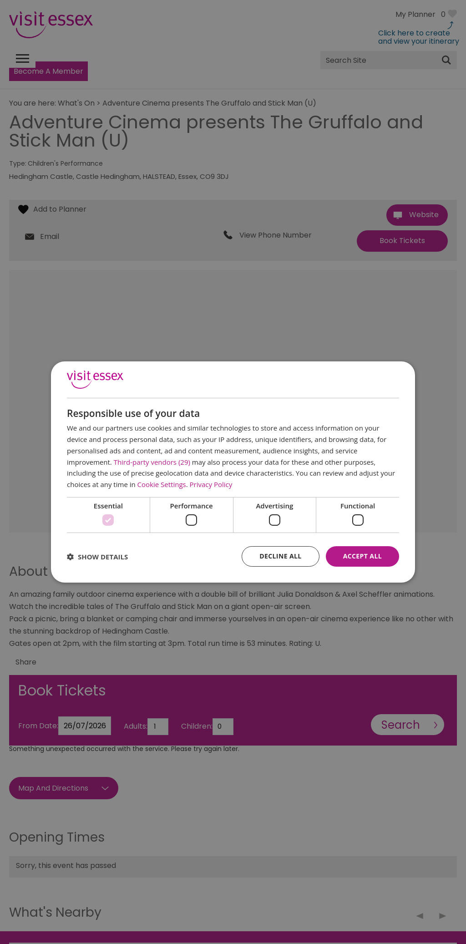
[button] (97, 557)
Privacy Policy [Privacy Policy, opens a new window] (211, 484)
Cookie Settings (161, 484)
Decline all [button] (280, 556)
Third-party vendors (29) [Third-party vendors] (152, 462)
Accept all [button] (362, 556)
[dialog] (233, 472)
